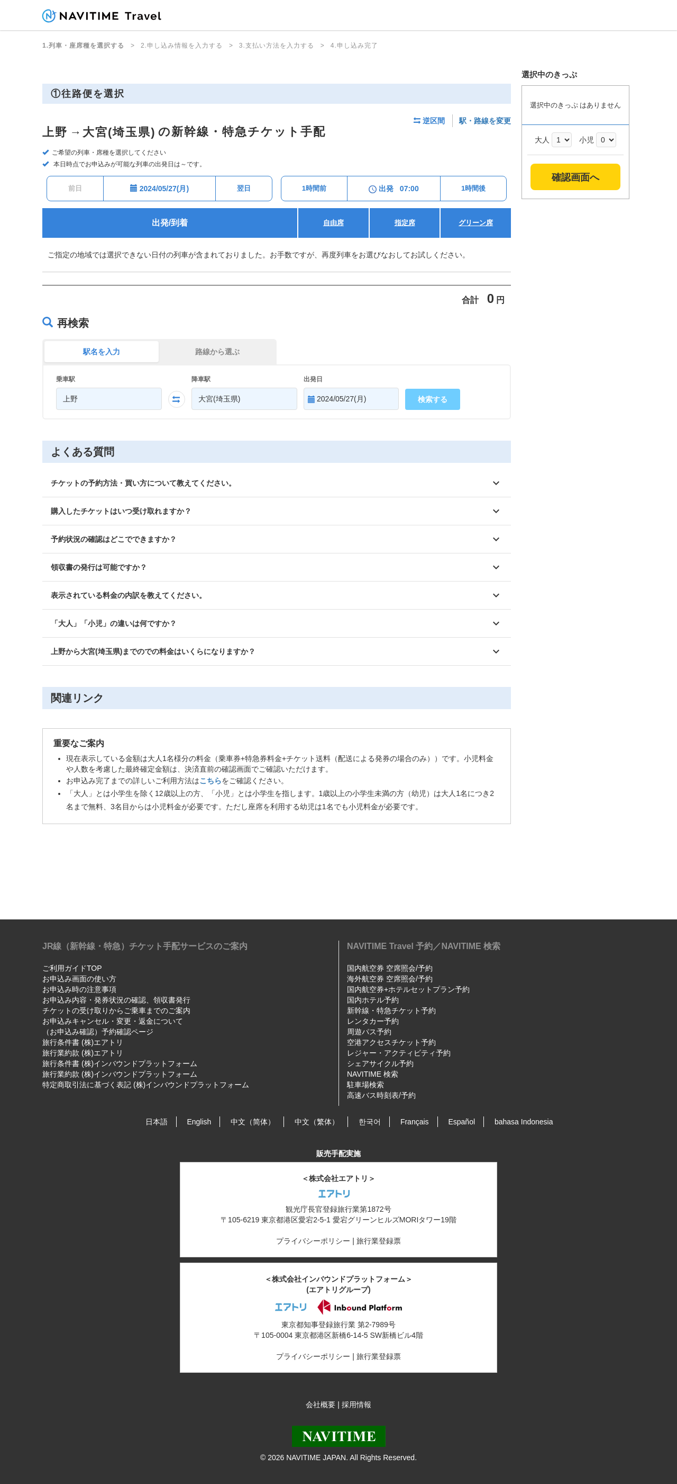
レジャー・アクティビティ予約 (399, 1053)
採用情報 (356, 1404)
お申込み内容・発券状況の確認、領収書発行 (116, 1000)
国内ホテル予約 (373, 1000)
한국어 (370, 1122)
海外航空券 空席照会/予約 (390, 979)
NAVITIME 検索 (372, 1074)
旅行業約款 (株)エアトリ (82, 1053)
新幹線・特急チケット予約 (391, 1010)
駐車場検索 (365, 1084)
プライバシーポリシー (313, 1241)
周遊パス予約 (369, 1031)
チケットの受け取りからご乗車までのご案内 (116, 1010)
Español (461, 1122)
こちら (210, 780)
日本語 (156, 1122)
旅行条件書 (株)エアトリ (82, 1042)
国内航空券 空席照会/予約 (390, 968)
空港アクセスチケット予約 (391, 1042)
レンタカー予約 (373, 1021)
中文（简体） (253, 1122)
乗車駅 (65, 379)
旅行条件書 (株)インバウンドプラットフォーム (119, 1063)
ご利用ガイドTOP (72, 968)
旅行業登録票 (378, 1241)
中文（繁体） (317, 1122)
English (199, 1122)
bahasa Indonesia (524, 1122)
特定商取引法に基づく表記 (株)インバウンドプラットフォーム (145, 1084)
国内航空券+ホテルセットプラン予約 (408, 989)
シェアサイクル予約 (380, 1063)
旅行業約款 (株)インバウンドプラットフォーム (119, 1074)
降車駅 (201, 379)
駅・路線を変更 (485, 121)
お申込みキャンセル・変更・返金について (112, 1021)
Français (414, 1122)
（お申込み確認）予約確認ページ (97, 1031)
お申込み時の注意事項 (79, 989)
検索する (432, 399)
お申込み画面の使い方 (79, 979)
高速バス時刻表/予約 (381, 1095)
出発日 (313, 379)
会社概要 (320, 1404)
